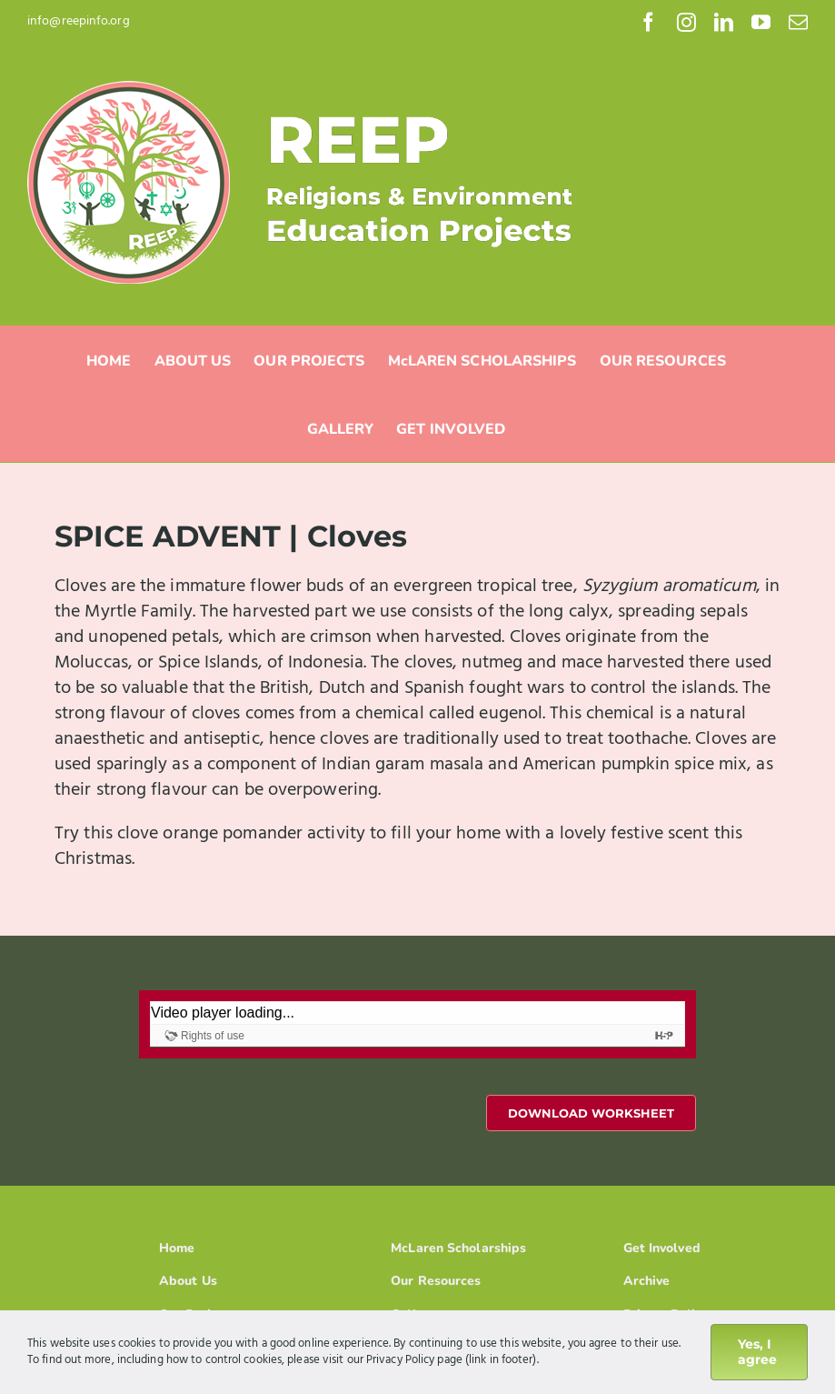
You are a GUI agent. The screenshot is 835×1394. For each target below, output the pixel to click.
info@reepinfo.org (78, 21)
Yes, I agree (757, 1352)
